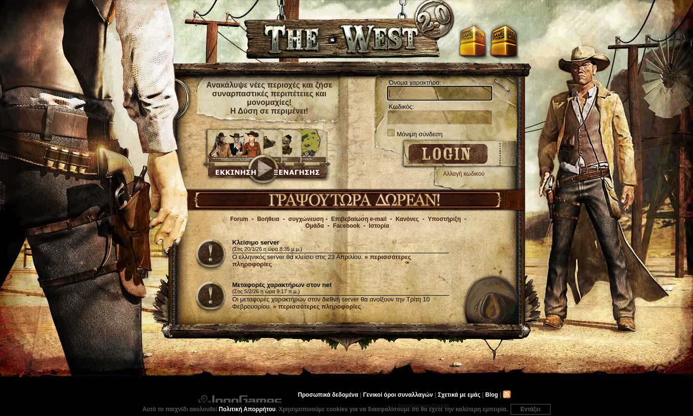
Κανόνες (407, 219)
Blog (491, 394)
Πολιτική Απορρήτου (247, 409)
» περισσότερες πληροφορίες (317, 306)
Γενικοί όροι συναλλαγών (398, 394)
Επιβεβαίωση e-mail (358, 219)
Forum (239, 219)
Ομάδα (314, 225)
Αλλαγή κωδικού (464, 173)
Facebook (346, 225)
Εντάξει (530, 409)
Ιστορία (379, 225)
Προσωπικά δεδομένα (328, 394)
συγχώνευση (306, 219)
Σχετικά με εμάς (459, 394)
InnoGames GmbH (239, 400)
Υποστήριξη (444, 219)
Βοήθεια (268, 219)
